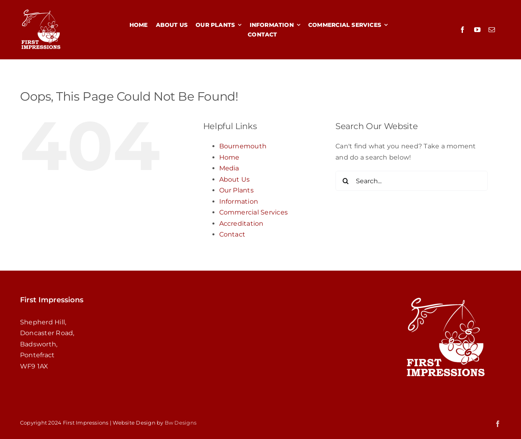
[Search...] (411, 181)
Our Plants (236, 190)
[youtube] (477, 29)
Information (238, 201)
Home (229, 157)
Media (229, 168)
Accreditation (241, 223)
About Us (234, 179)
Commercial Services (253, 212)
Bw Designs (180, 422)
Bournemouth (243, 146)
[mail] (492, 29)
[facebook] (462, 29)
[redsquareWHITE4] (41, 11)
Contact (232, 234)
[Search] (345, 181)
